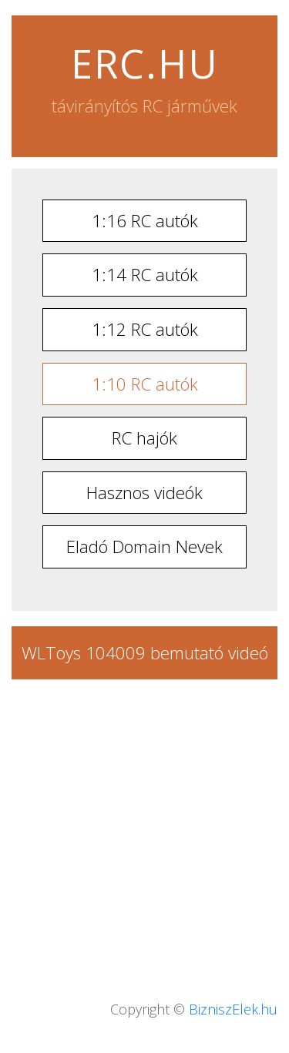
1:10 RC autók (145, 384)
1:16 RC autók (145, 221)
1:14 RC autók (145, 275)
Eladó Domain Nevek (144, 546)
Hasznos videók (144, 493)
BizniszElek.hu (233, 1009)
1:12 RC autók (145, 329)
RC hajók (144, 438)
